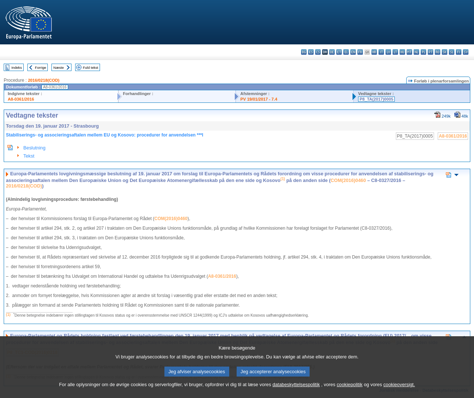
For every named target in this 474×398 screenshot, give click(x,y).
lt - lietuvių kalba (395, 52)
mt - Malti (409, 52)
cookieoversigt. (399, 393)
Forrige (40, 67)
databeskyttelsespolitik (296, 393)
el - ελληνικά (346, 52)
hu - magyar (402, 52)
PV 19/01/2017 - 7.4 (258, 99)
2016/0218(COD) (43, 80)
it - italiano (381, 52)
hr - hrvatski (374, 52)
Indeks (16, 67)
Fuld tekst (91, 67)
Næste (58, 67)
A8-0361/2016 (21, 99)
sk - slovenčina (444, 52)
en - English (353, 52)
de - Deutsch (332, 52)
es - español (311, 52)
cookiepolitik (350, 393)
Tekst (28, 156)
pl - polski (423, 52)
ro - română (437, 52)
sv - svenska (465, 52)
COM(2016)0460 (348, 180)
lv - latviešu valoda (388, 52)
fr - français (360, 52)
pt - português (430, 52)
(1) (8, 315)
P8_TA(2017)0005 (376, 99)
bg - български (304, 52)
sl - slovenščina (451, 52)
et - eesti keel (339, 52)
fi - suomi (458, 52)
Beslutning (34, 148)
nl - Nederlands (416, 52)
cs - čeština (318, 52)
